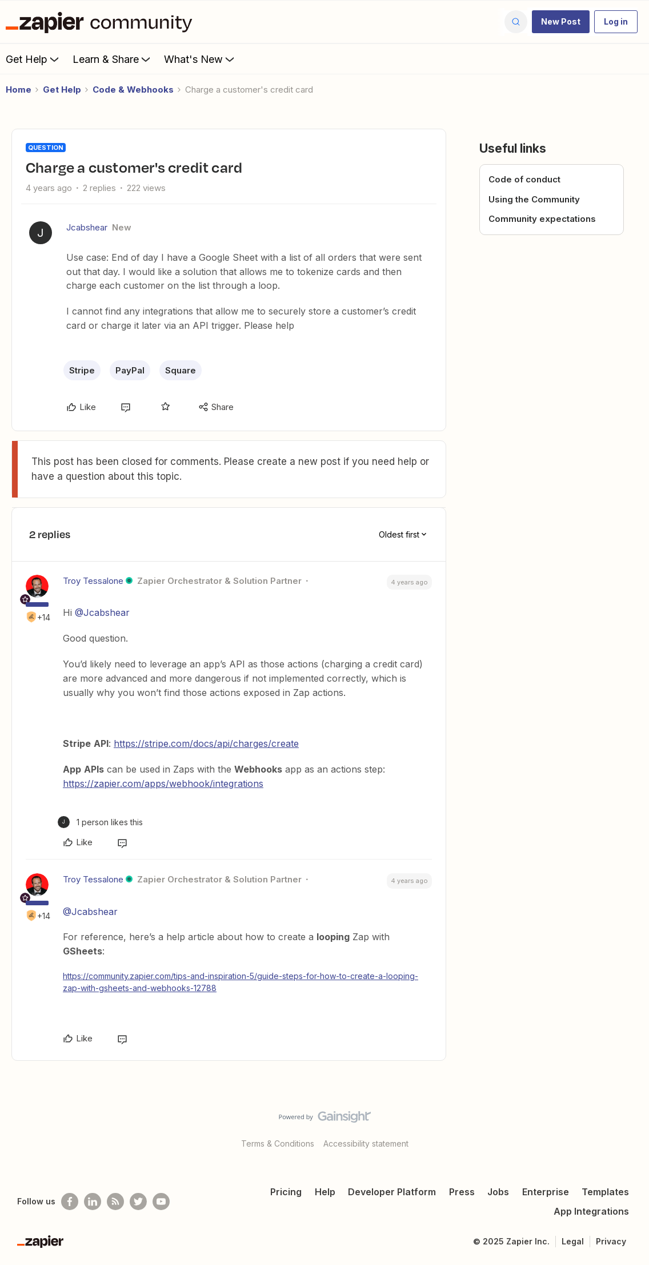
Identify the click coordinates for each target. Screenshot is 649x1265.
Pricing (286, 1192)
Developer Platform (392, 1192)
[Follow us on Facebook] (69, 1201)
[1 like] (100, 822)
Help (325, 1192)
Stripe (82, 370)
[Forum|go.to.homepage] (102, 21)
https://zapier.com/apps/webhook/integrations (163, 783)
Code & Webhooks (133, 89)
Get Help (33, 59)
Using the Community (534, 199)
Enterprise (545, 1192)
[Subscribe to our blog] (115, 1201)
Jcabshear (86, 227)
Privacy (611, 1241)
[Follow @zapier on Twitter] (138, 1201)
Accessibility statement (365, 1143)
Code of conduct (524, 179)
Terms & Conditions (277, 1143)
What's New (200, 59)
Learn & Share (113, 59)
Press (462, 1192)
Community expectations (542, 218)
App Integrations (591, 1211)
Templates (605, 1192)
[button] (561, 21)
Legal (573, 1241)
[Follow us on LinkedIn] (92, 1201)
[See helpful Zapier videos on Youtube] (161, 1201)
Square (180, 370)
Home (18, 89)
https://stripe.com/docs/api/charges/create (206, 743)
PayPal (130, 370)
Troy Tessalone (93, 580)
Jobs (498, 1192)
